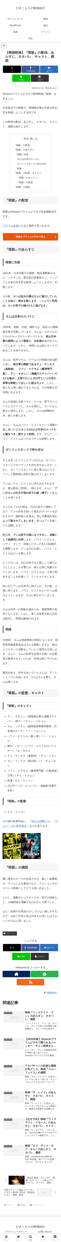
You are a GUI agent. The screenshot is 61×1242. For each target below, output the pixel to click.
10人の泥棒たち (40, 821)
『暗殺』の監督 (25, 182)
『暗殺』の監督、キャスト (27, 173)
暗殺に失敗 (22, 154)
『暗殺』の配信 (22, 145)
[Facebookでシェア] (30, 69)
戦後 (19, 168)
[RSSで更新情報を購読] (30, 982)
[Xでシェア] (12, 69)
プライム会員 (10, 225)
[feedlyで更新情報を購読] (44, 974)
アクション (10, 933)
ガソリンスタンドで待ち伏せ (32, 163)
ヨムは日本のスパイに (28, 159)
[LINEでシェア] (21, 78)
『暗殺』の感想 (22, 187)
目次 (26, 138)
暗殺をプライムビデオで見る (30, 236)
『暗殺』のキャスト (27, 177)
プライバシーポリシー (16, 1231)
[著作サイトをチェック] (16, 974)
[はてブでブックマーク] (49, 69)
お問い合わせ (45, 1231)
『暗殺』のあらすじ (24, 149)
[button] (40, 78)
